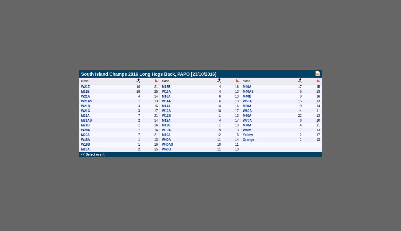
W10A (166, 130)
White (247, 130)
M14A (166, 106)
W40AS (167, 144)
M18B (166, 87)
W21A (85, 96)
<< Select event (92, 154)
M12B (166, 125)
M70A (247, 125)
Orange (248, 139)
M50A (247, 106)
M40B (247, 96)
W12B (166, 115)
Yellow (248, 135)
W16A (166, 91)
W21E (85, 87)
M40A (247, 87)
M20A (85, 135)
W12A (166, 111)
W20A (85, 130)
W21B (85, 106)
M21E (85, 91)
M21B (85, 125)
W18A (85, 139)
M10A (166, 135)
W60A (247, 111)
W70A (247, 120)
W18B (85, 144)
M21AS (86, 120)
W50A (247, 101)
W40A (166, 139)
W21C (85, 111)
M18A (85, 149)
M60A (247, 115)
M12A (166, 120)
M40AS (248, 91)
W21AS (86, 101)
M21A (85, 115)
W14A (166, 101)
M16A (166, 96)
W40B (166, 149)
